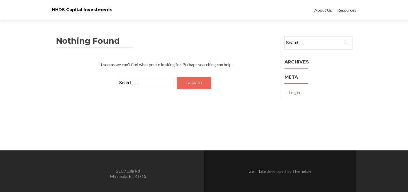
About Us (323, 10)
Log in (294, 92)
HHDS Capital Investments (82, 9)
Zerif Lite (258, 171)
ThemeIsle (301, 171)
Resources (346, 10)
